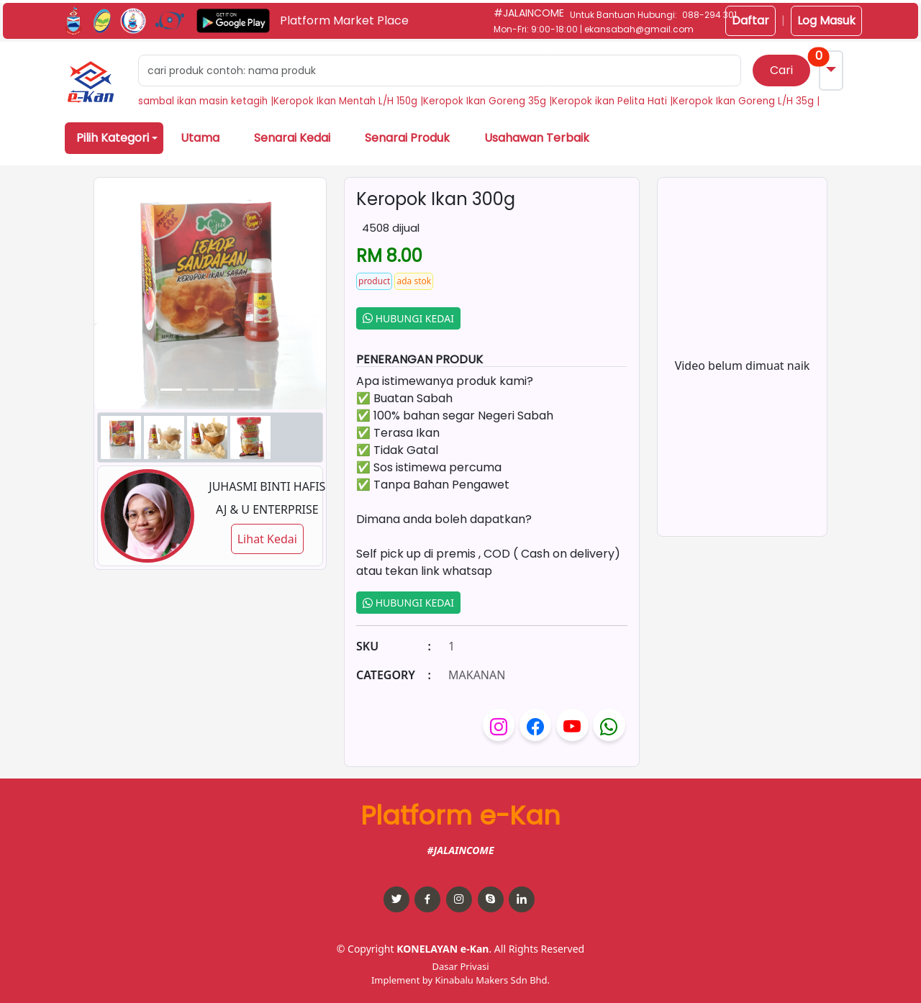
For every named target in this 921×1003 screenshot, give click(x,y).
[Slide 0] (171, 389)
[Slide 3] (249, 389)
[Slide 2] (223, 389)
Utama (200, 138)
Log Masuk (826, 20)
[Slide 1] (197, 389)
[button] (90, 81)
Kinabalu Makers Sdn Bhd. (492, 980)
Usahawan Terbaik (536, 138)
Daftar (750, 20)
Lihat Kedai (267, 539)
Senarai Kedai (292, 138)
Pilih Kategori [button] (112, 138)
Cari (781, 70)
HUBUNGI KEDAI (408, 318)
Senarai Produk (407, 138)
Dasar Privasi (460, 966)
